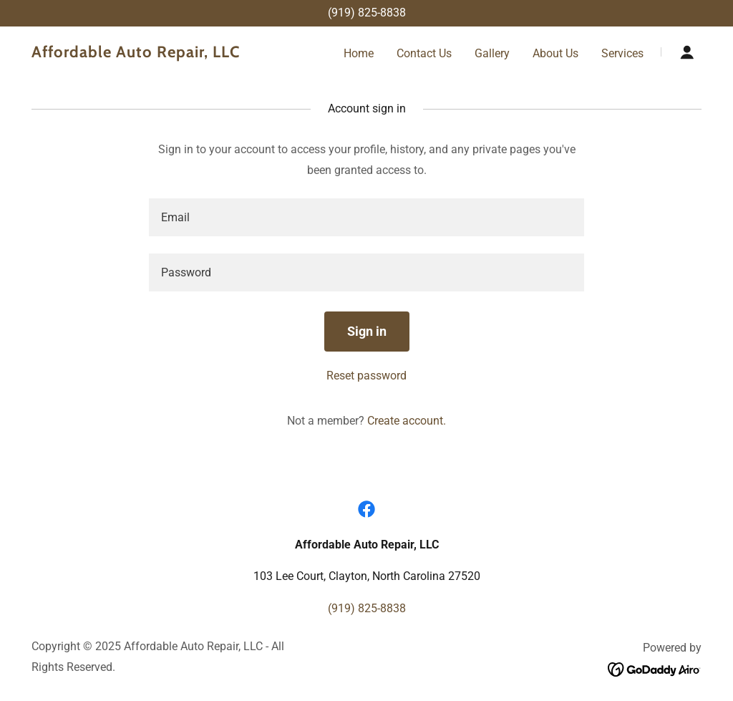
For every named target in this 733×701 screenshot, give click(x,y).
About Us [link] (555, 53)
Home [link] (359, 53)
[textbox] (366, 217)
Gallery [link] (492, 53)
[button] (687, 52)
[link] (148, 53)
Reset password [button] (366, 375)
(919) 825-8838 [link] (367, 12)
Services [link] (622, 53)
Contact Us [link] (424, 53)
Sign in (367, 331)
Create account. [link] (406, 420)
